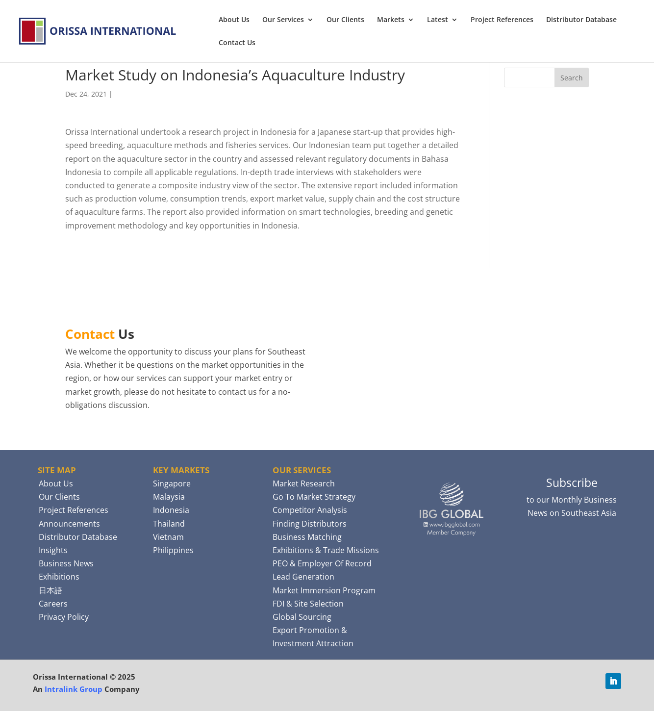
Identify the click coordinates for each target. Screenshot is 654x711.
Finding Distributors (310, 523)
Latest (437, 20)
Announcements (69, 523)
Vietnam (168, 537)
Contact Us (237, 43)
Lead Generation (303, 576)
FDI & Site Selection (308, 603)
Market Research (304, 483)
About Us (234, 20)
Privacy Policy (64, 616)
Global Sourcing (302, 616)
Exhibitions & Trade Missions (326, 550)
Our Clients (345, 20)
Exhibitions (59, 576)
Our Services (283, 20)
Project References (502, 20)
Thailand (169, 523)
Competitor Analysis (310, 510)
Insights (53, 550)
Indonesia (171, 510)
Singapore (172, 483)
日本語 (50, 590)
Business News (66, 563)
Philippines (173, 550)
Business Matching (307, 537)
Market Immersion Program (324, 590)
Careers (53, 603)
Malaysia (169, 496)
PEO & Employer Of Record (322, 563)
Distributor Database (581, 20)
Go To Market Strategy (314, 496)
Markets (390, 20)
